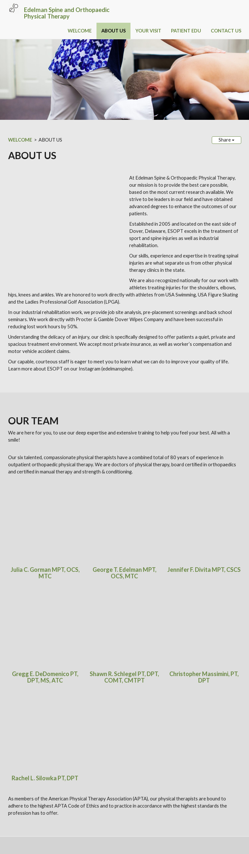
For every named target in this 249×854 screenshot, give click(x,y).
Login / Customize (34, 838)
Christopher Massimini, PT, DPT (204, 492)
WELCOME (80, 30)
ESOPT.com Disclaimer (30, 824)
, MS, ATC (50, 495)
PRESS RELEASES (55, 667)
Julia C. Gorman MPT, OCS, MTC (45, 455)
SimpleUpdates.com (49, 831)
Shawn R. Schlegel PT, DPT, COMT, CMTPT (124, 492)
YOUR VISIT (148, 30)
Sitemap (103, 831)
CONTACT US (226, 30)
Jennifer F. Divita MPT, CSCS (204, 452)
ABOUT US (113, 30)
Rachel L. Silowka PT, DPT (45, 526)
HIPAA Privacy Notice (74, 824)
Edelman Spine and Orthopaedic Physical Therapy (66, 13)
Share (226, 140)
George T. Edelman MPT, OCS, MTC (124, 455)
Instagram (81, 688)
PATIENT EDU (186, 30)
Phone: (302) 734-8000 (34, 800)
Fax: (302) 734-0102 (30, 807)
